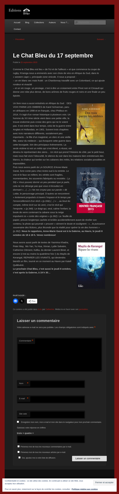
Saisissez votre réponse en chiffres (31, 428)
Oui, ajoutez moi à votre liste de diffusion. (37, 458)
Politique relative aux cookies (85, 489)
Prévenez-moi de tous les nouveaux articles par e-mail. (43, 452)
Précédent (18, 39)
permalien (83, 309)
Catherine (50, 309)
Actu (40, 309)
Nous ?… (65, 22)
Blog (27, 22)
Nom (23, 383)
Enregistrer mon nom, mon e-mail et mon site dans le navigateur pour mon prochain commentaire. (61, 422)
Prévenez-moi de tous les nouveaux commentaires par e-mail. (46, 447)
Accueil (17, 22)
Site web (23, 414)
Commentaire (26, 341)
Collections (39, 22)
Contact (17, 29)
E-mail (23, 398)
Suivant (101, 39)
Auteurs (52, 22)
